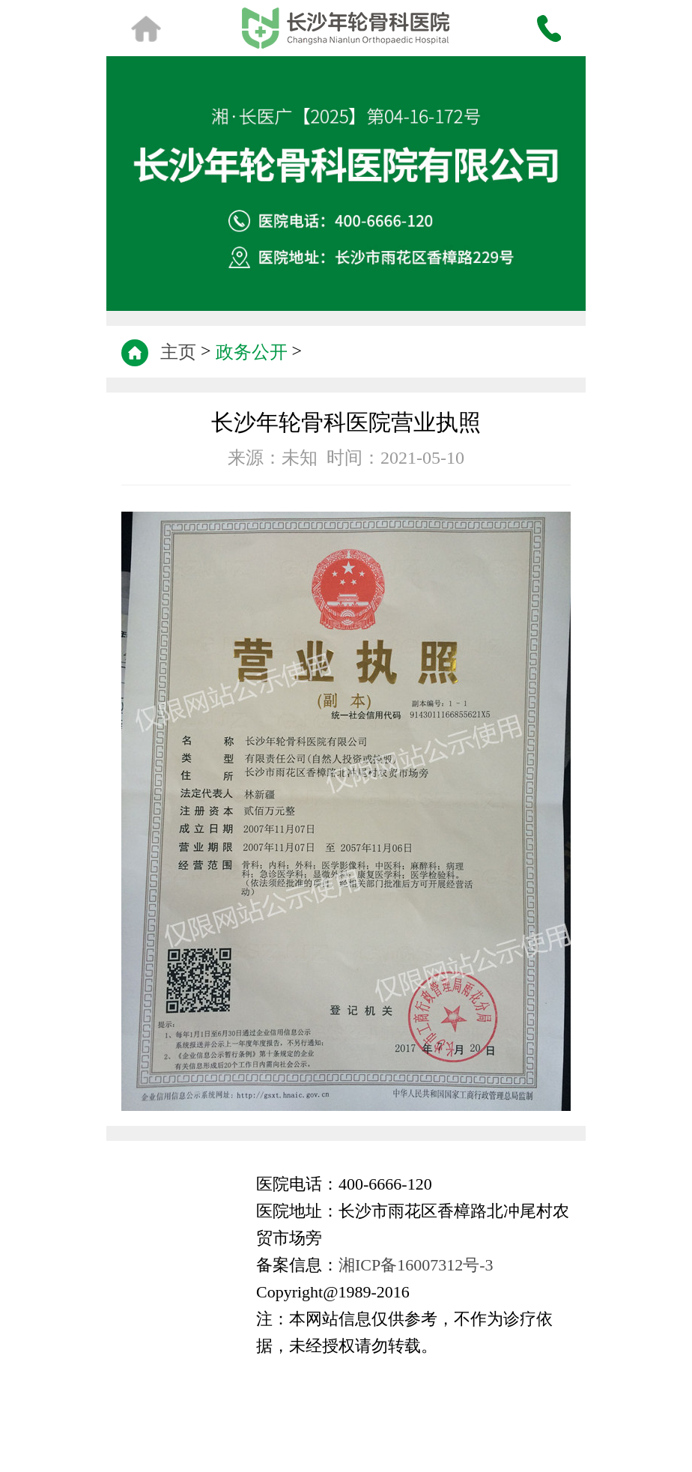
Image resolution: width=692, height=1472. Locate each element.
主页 (178, 353)
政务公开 (252, 353)
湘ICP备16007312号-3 (416, 1265)
